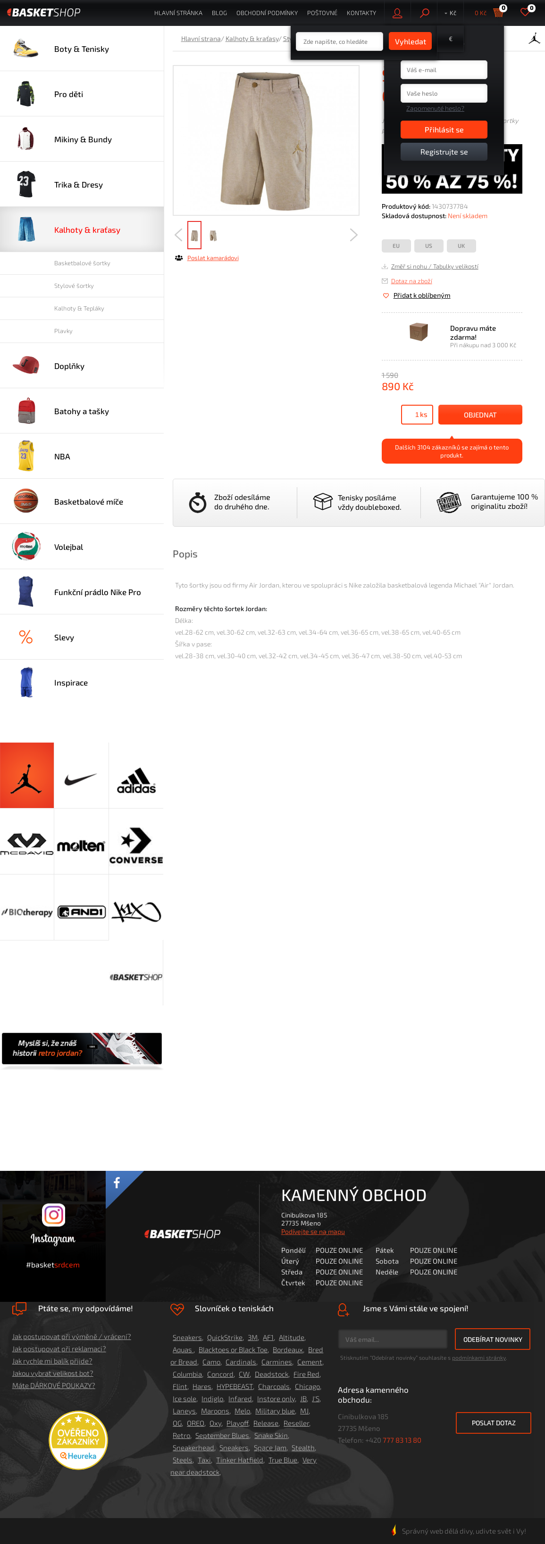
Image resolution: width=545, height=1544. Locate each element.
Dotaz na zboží (411, 281)
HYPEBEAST (235, 1386)
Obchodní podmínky (267, 12)
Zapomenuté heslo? (435, 108)
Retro (181, 1435)
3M (253, 1337)
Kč (453, 12)
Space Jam (270, 1447)
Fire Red (306, 1374)
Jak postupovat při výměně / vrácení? (71, 1336)
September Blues (222, 1435)
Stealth (303, 1447)
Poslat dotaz (494, 1423)
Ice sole (184, 1398)
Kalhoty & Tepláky (79, 308)
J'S (315, 1398)
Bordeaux (288, 1349)
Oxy (215, 1423)
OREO (195, 1423)
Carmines (276, 1361)
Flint (180, 1386)
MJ (304, 1410)
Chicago (307, 1386)
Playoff (237, 1423)
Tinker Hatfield (239, 1459)
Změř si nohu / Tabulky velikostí (434, 266)
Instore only (276, 1398)
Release (265, 1423)
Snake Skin (271, 1435)
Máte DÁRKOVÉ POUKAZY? (53, 1385)
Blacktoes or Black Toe (233, 1349)
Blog (219, 12)
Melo (242, 1410)
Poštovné (322, 12)
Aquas (183, 1349)
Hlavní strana (201, 38)
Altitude (291, 1337)
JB (303, 1398)
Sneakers (187, 1337)
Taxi (204, 1459)
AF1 (268, 1337)
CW (244, 1374)
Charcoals (274, 1386)
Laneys (184, 1410)
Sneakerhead (193, 1447)
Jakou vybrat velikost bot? (52, 1373)
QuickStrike (225, 1337)
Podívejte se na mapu (313, 1231)
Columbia (187, 1374)
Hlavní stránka (178, 12)
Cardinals (241, 1361)
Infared (240, 1398)
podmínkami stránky (479, 1357)
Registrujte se (444, 151)
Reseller (296, 1423)
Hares (202, 1386)
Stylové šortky (74, 285)
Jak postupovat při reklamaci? (59, 1348)
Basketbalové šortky (82, 263)
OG (177, 1423)
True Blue (282, 1459)
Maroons (215, 1410)
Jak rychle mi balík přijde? (52, 1360)
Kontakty (361, 12)
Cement (309, 1361)
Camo (211, 1361)
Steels (183, 1459)
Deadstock (271, 1374)
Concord (220, 1374)
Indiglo (212, 1398)
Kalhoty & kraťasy (252, 38)
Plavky (63, 331)
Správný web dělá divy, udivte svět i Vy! (458, 1531)
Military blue (275, 1410)
